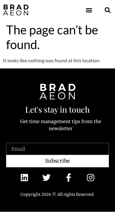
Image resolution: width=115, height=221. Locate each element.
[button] (89, 10)
